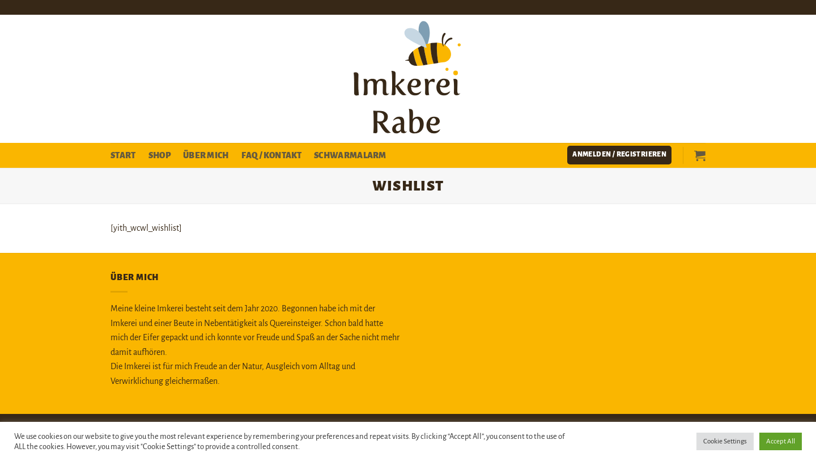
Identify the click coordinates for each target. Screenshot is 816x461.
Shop (159, 155)
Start (123, 155)
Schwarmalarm (350, 155)
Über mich (206, 155)
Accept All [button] (780, 441)
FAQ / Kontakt (271, 155)
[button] (619, 155)
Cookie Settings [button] (725, 441)
